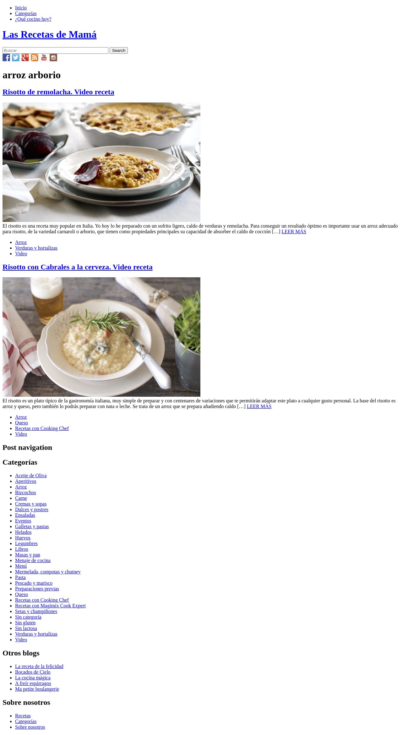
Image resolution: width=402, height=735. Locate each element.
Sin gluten (25, 622)
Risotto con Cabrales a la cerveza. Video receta (78, 267)
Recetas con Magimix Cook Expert (50, 605)
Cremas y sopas (30, 503)
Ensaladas (25, 515)
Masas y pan (27, 554)
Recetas (23, 715)
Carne (21, 498)
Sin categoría (28, 617)
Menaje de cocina (33, 560)
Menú (21, 566)
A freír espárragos (33, 683)
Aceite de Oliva (30, 475)
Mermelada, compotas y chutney (48, 571)
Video (21, 253)
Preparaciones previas (37, 588)
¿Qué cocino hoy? (33, 19)
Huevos (22, 537)
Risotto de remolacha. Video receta (58, 92)
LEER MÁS (294, 231)
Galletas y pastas (32, 526)
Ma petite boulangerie (37, 689)
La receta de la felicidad (39, 666)
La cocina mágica (33, 677)
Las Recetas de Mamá (49, 34)
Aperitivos (25, 481)
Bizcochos (25, 492)
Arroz (21, 242)
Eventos (23, 520)
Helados (23, 532)
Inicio (21, 7)
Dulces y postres (31, 509)
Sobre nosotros (30, 727)
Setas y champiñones (36, 611)
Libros (21, 549)
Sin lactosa (26, 628)
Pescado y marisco (33, 583)
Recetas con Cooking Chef (42, 428)
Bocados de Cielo (33, 672)
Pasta (20, 577)
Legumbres (26, 543)
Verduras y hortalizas (36, 248)
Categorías (25, 13)
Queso (21, 422)
